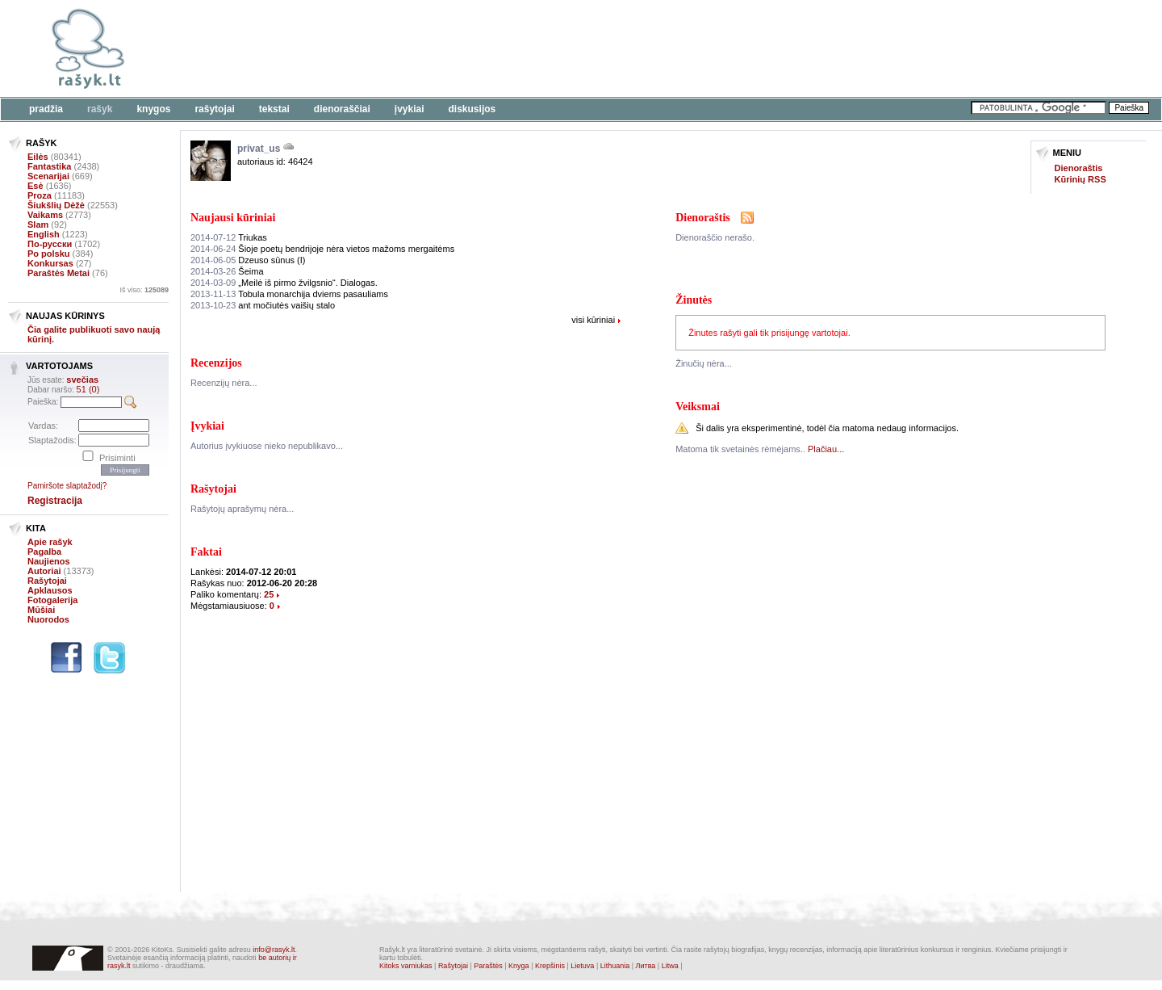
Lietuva (582, 966)
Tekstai (274, 109)
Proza (39, 195)
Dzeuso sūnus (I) (247, 260)
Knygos (153, 109)
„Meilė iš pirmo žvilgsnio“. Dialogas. (284, 282)
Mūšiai (41, 610)
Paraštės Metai (58, 273)
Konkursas (50, 263)
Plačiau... (826, 449)
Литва (646, 966)
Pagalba (44, 551)
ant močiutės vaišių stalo (262, 305)
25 (269, 594)
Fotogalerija (52, 600)
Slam (37, 224)
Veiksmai (697, 407)
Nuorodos (48, 619)
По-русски (49, 244)
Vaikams (45, 215)
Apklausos (50, 590)
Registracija (54, 500)
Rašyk (99, 109)
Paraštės (488, 966)
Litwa (670, 966)
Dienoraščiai (342, 109)
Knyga (518, 966)
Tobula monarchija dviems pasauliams (289, 294)
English (43, 234)
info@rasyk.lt (274, 950)
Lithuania (615, 966)
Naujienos (48, 561)
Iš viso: (144, 290)
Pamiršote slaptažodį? (67, 485)
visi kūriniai (593, 320)
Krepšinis (550, 966)
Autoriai (44, 571)
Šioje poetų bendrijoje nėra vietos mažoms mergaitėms (322, 249)
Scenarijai (48, 176)
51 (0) (88, 389)
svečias (82, 379)
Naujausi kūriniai (232, 218)
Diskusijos (472, 109)
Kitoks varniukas (406, 966)
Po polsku (48, 253)
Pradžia (46, 109)
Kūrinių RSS (1080, 179)
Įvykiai (409, 109)
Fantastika (49, 166)
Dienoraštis (1079, 168)
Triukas (228, 237)
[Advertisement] (496, 48)
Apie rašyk (50, 542)
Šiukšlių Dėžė (56, 205)
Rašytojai (214, 109)
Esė (35, 186)
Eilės (37, 157)
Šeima (227, 271)
